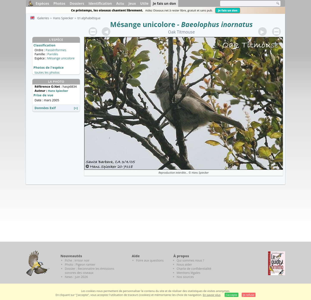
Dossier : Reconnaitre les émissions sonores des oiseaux (89, 271)
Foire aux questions (150, 260)
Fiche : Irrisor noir (77, 260)
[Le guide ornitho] (276, 263)
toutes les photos (47, 72)
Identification (100, 3)
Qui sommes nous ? (190, 260)
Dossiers (77, 3)
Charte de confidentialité (194, 269)
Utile (144, 3)
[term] (245, 3)
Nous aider (184, 264)
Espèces (42, 3)
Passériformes (56, 50)
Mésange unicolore (142, 24)
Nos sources (185, 277)
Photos (59, 3)
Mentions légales (188, 273)
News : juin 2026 (76, 277)
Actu (120, 3)
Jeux (132, 3)
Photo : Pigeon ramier (80, 264)
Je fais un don (227, 10)
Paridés (52, 54)
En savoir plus (212, 295)
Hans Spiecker (200, 173)
